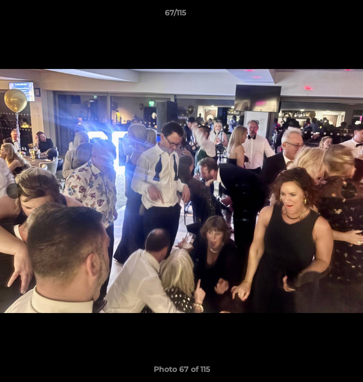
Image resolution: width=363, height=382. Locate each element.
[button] (324, 15)
